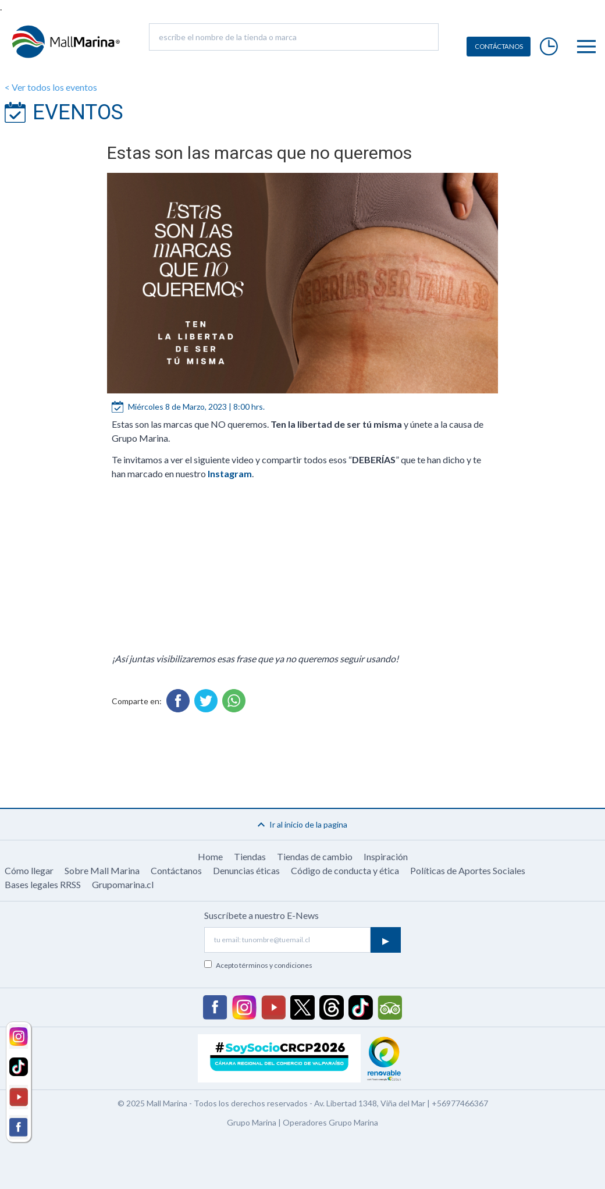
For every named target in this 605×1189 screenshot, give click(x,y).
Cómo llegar (29, 870)
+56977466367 (460, 1103)
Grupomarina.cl (123, 884)
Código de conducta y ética (345, 870)
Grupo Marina (251, 1122)
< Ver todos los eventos (51, 87)
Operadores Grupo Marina (330, 1122)
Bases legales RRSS (43, 884)
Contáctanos (176, 870)
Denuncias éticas (246, 870)
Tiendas (250, 856)
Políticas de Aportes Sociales (467, 870)
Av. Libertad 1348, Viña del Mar (369, 1103)
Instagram (230, 473)
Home (210, 856)
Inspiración (386, 856)
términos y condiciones (275, 965)
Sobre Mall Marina (102, 870)
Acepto (264, 965)
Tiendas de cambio (315, 856)
